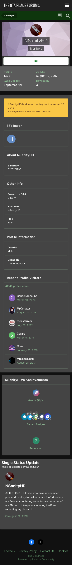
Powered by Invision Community (36, 559)
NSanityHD (15, 486)
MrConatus (24, 308)
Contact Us (47, 551)
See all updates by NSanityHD (20, 466)
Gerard (21, 333)
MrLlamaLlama (25, 358)
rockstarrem (24, 321)
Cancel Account (27, 296)
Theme (9, 551)
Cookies (63, 551)
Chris (20, 346)
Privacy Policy (28, 551)
